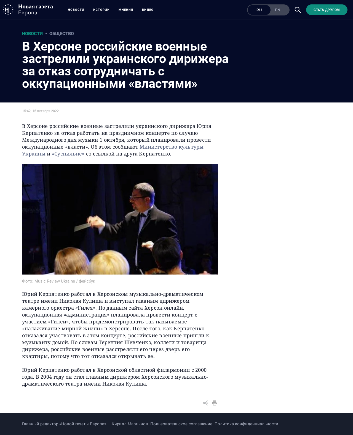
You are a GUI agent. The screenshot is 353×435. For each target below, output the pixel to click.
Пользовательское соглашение (181, 423)
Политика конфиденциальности (246, 423)
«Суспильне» (68, 153)
